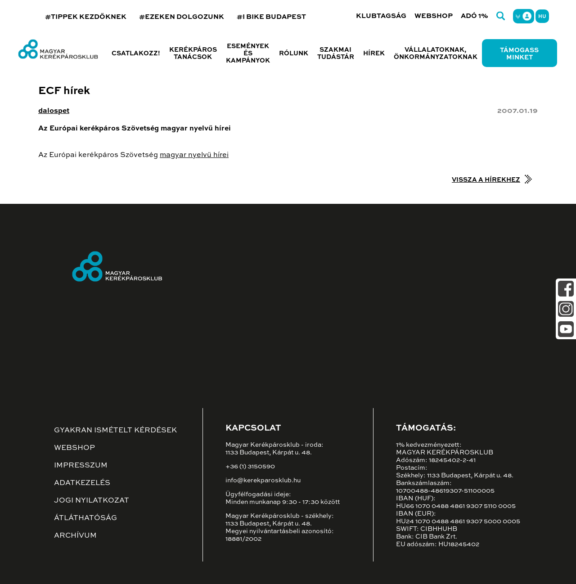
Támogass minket (519, 54)
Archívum (75, 535)
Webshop (433, 16)
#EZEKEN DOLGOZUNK (181, 16)
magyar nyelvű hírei (194, 155)
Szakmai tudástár (335, 53)
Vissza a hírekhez (486, 180)
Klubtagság (381, 16)
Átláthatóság (85, 518)
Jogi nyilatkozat (91, 500)
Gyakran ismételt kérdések (115, 430)
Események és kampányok (248, 53)
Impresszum (81, 465)
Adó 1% (474, 16)
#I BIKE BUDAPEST (271, 16)
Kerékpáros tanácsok (193, 53)
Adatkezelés (82, 483)
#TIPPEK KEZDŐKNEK (85, 16)
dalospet (53, 111)
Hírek (374, 53)
